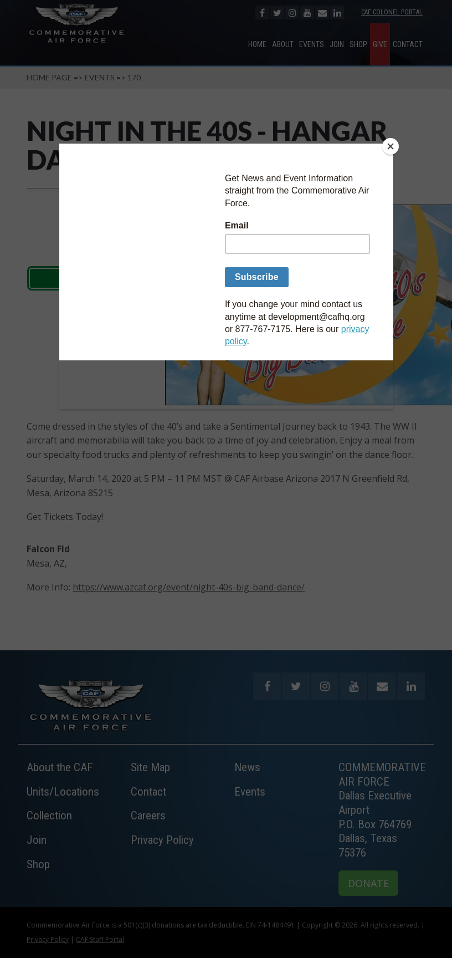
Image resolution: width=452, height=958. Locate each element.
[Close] (390, 146)
